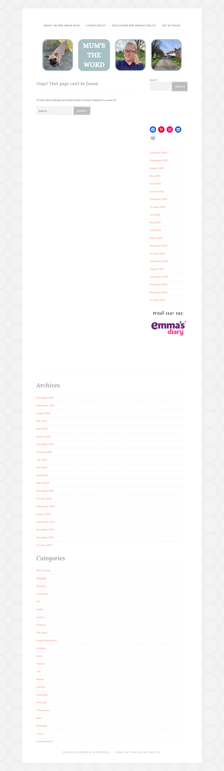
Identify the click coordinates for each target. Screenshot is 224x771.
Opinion (40, 686)
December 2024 (158, 199)
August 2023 (157, 268)
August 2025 (157, 168)
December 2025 (158, 152)
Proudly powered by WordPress (86, 752)
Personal (41, 702)
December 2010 (158, 284)
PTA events (43, 710)
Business (41, 585)
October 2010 (157, 299)
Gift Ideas (41, 632)
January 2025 (157, 191)
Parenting (41, 694)
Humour (40, 663)
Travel (39, 733)
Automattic (151, 752)
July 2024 (155, 214)
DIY (38, 601)
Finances (41, 624)
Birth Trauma (43, 570)
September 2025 (159, 160)
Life (38, 671)
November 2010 (158, 292)
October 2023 (157, 253)
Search (153, 79)
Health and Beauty (46, 640)
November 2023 (158, 245)
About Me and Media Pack (62, 25)
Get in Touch (171, 25)
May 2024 (155, 222)
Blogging (41, 578)
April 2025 (155, 183)
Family (39, 609)
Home (39, 655)
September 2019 (159, 276)
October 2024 (157, 206)
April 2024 (155, 230)
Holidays (41, 648)
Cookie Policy (96, 25)
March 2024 (156, 237)
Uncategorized (44, 741)
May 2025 (155, 175)
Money (40, 679)
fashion (40, 617)
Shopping (41, 725)
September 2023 (159, 261)
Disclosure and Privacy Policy (134, 25)
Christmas (42, 593)
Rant (39, 717)
